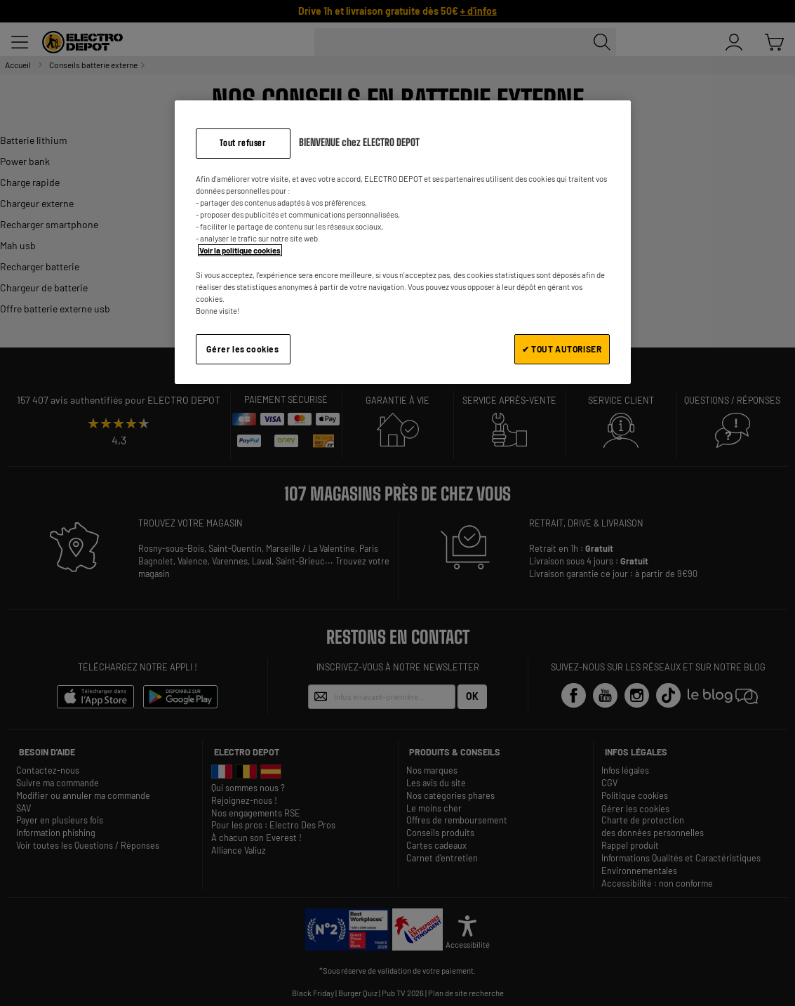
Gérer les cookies (242, 349)
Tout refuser (242, 143)
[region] (403, 241)
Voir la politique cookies (240, 250)
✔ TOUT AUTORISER (562, 349)
